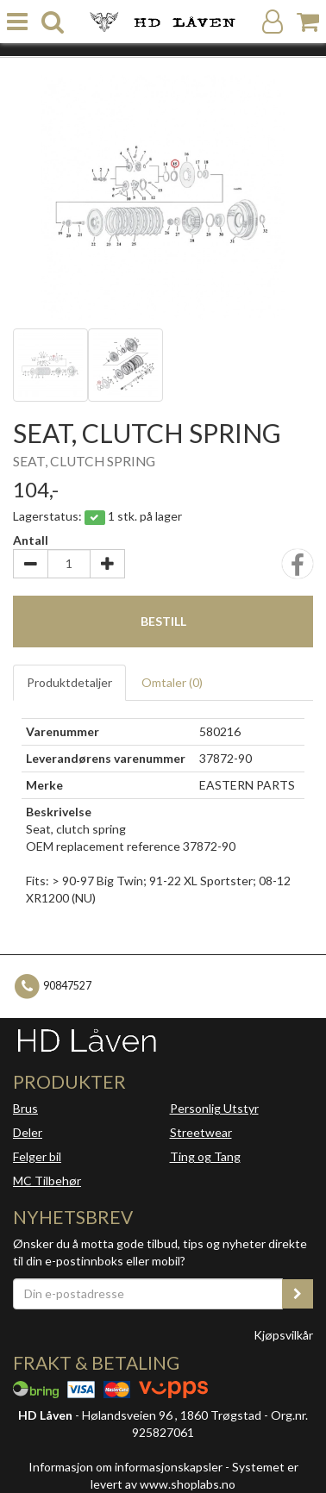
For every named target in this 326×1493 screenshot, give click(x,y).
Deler (27, 1132)
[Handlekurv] (308, 22)
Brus (25, 1108)
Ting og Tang (205, 1156)
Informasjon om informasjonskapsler (125, 1466)
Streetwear (201, 1132)
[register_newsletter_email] (297, 1294)
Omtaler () (172, 682)
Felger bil (37, 1156)
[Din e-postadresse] (148, 1293)
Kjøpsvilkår (283, 1334)
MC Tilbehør (47, 1180)
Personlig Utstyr (214, 1108)
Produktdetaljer (69, 682)
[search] (52, 22)
